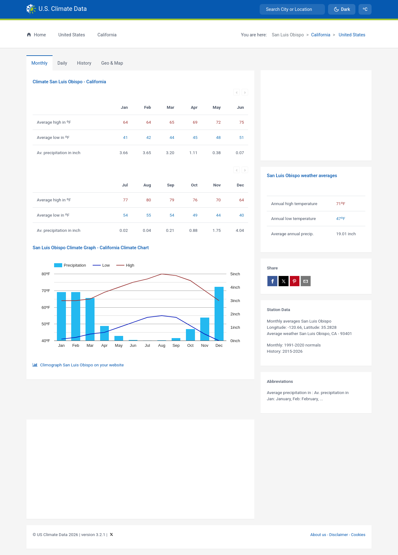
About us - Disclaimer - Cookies (337, 534)
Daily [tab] (62, 63)
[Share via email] (306, 281)
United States (351, 35)
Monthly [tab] (39, 63)
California (321, 35)
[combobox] (292, 9)
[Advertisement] (316, 115)
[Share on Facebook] (272, 281)
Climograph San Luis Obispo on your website (82, 364)
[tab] (84, 63)
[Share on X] (284, 281)
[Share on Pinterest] (295, 281)
